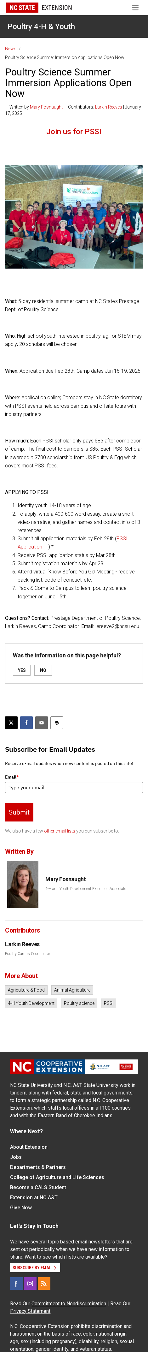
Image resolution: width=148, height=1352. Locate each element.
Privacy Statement (30, 1311)
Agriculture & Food (26, 990)
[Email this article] (41, 722)
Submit (19, 812)
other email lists (59, 830)
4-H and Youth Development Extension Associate (85, 889)
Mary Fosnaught (46, 107)
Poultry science (79, 1003)
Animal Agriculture (72, 990)
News (10, 48)
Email (12, 777)
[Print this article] (56, 722)
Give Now (21, 1208)
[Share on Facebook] (26, 722)
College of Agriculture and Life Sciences (57, 1177)
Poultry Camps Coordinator (27, 954)
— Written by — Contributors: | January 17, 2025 (73, 110)
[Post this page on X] (11, 722)
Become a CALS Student (38, 1187)
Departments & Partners (38, 1167)
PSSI (108, 1003)
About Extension (29, 1147)
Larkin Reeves (108, 107)
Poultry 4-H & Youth (41, 26)
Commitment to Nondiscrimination (68, 1304)
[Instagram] (30, 1283)
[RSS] (44, 1283)
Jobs (16, 1157)
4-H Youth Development (31, 1003)
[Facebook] (16, 1283)
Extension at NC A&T (34, 1198)
